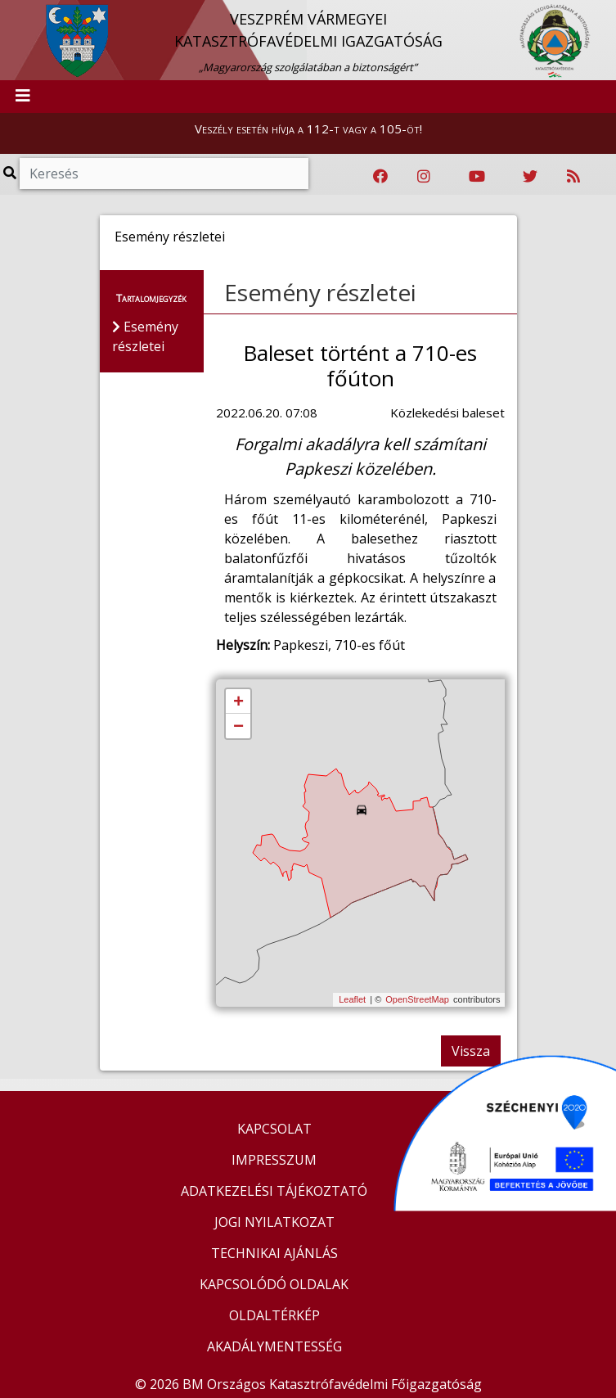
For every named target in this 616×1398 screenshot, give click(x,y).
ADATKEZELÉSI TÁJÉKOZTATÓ (274, 1191)
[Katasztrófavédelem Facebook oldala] (380, 176)
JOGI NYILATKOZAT (274, 1222)
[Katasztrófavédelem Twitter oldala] (530, 176)
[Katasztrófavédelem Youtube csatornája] (477, 176)
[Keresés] (164, 173)
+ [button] (238, 702)
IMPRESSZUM (274, 1160)
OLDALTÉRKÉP (274, 1315)
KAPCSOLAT (274, 1129)
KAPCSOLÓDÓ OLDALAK (274, 1284)
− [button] (238, 726)
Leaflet (352, 999)
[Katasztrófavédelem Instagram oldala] (424, 176)
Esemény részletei (320, 292)
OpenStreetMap (417, 999)
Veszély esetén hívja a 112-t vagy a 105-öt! (308, 128)
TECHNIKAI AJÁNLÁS (274, 1253)
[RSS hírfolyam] (573, 176)
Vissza (471, 1051)
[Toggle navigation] (23, 96)
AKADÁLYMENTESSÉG (274, 1346)
